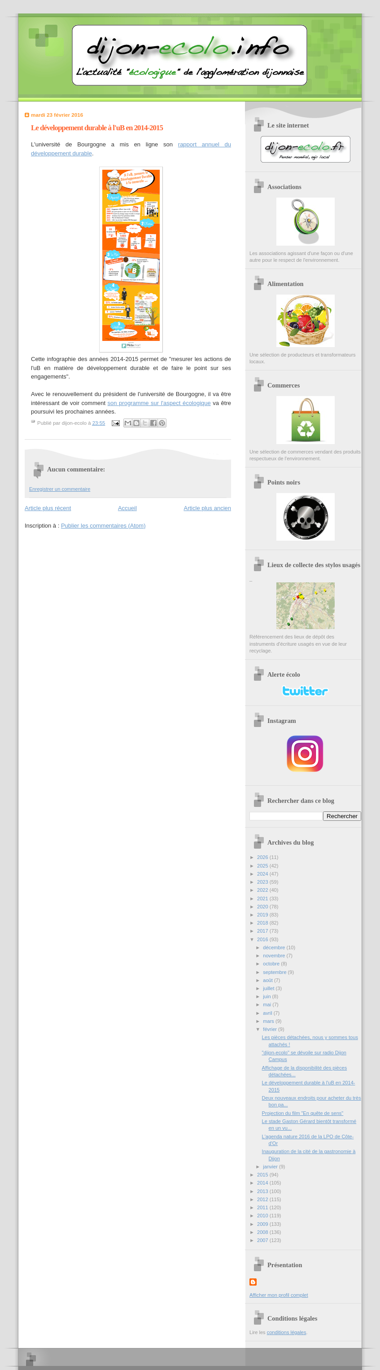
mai (267, 1004)
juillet (269, 988)
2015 (263, 1174)
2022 (263, 890)
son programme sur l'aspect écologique (159, 403)
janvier (271, 1166)
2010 (263, 1215)
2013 (263, 1191)
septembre (275, 972)
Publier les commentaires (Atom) (103, 525)
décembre (274, 947)
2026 (263, 857)
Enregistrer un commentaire (59, 489)
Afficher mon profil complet (278, 1295)
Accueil (127, 508)
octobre (272, 963)
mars (269, 1021)
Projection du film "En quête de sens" (303, 1113)
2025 (263, 865)
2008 (263, 1232)
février (270, 1029)
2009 (263, 1224)
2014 (263, 1182)
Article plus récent (48, 508)
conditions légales (286, 1332)
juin (267, 996)
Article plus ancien (207, 508)
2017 (263, 931)
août (268, 980)
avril (268, 1013)
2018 (263, 922)
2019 (263, 914)
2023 (263, 882)
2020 (263, 906)
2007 (263, 1240)
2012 (263, 1199)
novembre (274, 955)
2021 (263, 898)
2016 (263, 939)
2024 (263, 874)
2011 (263, 1207)
